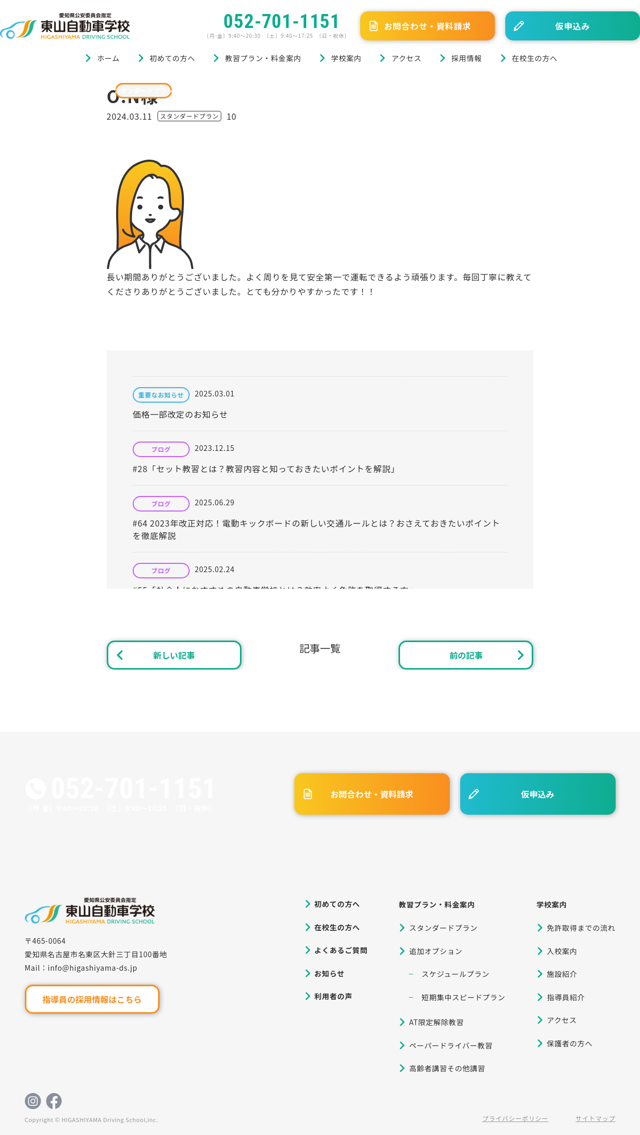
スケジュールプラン (455, 974)
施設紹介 (562, 974)
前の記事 (465, 655)
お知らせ (330, 973)
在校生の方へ (535, 58)
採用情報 (466, 58)
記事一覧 (319, 648)
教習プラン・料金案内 (263, 58)
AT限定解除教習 (436, 1022)
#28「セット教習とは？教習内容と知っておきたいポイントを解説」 (266, 468)
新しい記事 (174, 655)
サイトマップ (596, 1118)
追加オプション (435, 951)
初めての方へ (172, 58)
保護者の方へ (569, 1043)
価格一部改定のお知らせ (180, 414)
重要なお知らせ (161, 395)
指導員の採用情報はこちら (91, 999)
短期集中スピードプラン (463, 997)
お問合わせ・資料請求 (427, 26)
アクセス (406, 58)
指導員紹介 (566, 997)
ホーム (108, 58)
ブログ (51, 90)
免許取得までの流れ (581, 928)
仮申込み (572, 26)
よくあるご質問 (341, 950)
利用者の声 (334, 996)
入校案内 (562, 951)
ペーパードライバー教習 (450, 1045)
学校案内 (346, 58)
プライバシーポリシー (515, 1118)
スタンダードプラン (143, 90)
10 (231, 116)
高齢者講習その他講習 (447, 1068)
